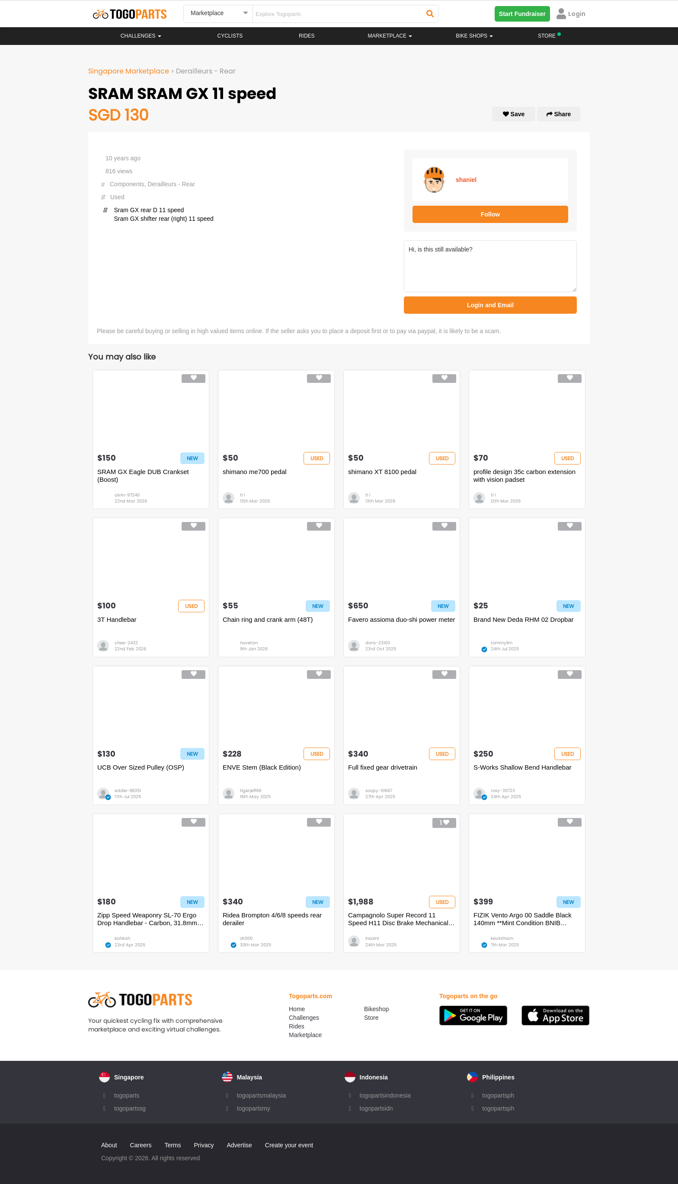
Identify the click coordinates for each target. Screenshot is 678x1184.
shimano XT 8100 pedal (382, 471)
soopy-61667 (378, 790)
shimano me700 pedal (255, 471)
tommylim (501, 643)
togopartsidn (376, 1108)
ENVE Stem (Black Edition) (262, 767)
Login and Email (490, 305)
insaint (372, 938)
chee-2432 (126, 643)
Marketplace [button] (390, 36)
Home (297, 1009)
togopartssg (130, 1108)
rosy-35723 (503, 790)
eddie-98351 (128, 790)
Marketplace (305, 1034)
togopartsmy (253, 1108)
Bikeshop (376, 1009)
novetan (249, 643)
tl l (242, 495)
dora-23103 (377, 643)
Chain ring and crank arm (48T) (268, 619)
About (109, 1145)
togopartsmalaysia (261, 1095)
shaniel (466, 179)
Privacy (204, 1145)
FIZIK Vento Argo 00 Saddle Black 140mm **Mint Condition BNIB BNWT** (522, 919)
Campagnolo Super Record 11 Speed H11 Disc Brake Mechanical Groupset (398, 919)
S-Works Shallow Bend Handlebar (522, 767)
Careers (141, 1145)
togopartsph (498, 1095)
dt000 (246, 938)
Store (371, 1017)
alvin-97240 (127, 495)
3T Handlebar (117, 619)
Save (514, 114)
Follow (490, 214)
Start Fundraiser (522, 13)
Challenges (141, 36)
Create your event (289, 1145)
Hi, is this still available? (490, 266)
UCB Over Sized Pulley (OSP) (140, 767)
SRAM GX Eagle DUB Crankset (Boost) (143, 475)
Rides (307, 36)
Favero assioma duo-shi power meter (401, 619)
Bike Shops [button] (474, 36)
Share (559, 114)
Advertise (239, 1145)
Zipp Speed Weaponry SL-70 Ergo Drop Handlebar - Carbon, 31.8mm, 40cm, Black (148, 919)
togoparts (126, 1095)
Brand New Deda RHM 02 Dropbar (523, 619)
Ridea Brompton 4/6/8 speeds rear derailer (272, 918)
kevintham (502, 938)
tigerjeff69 (250, 790)
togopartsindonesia (385, 1095)
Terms (172, 1145)
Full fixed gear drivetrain (382, 767)
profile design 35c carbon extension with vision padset (524, 475)
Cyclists (230, 36)
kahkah (122, 938)
